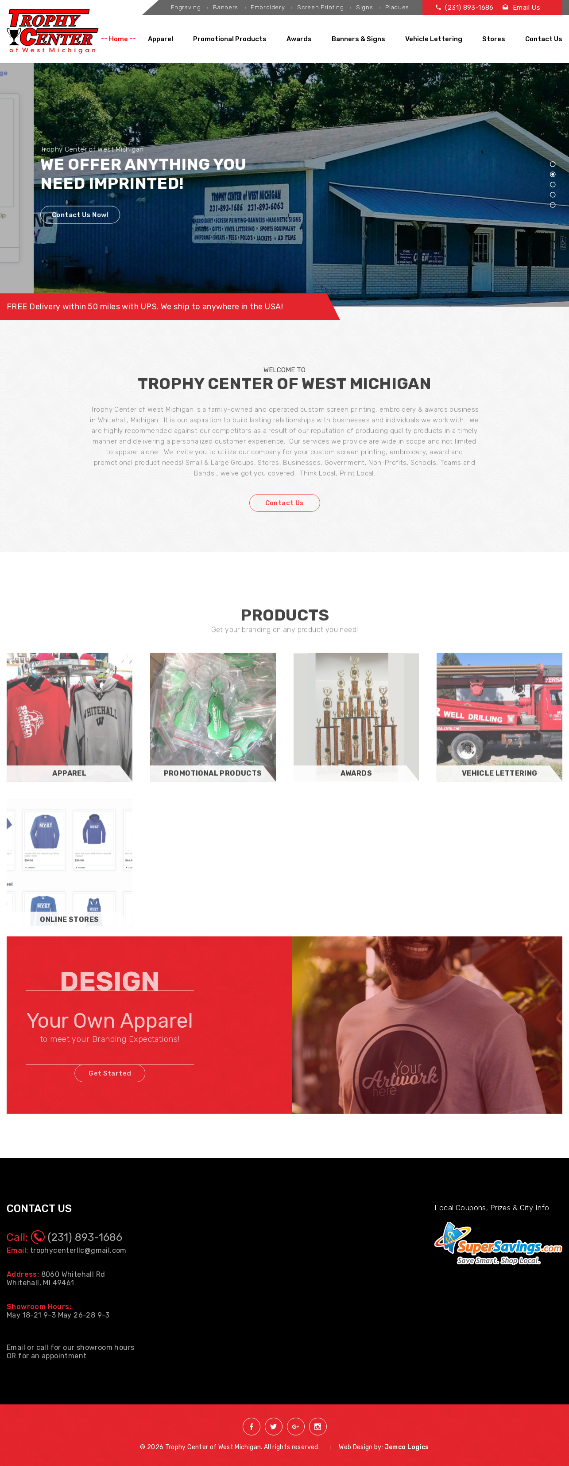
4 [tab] (552, 195)
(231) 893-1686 (465, 8)
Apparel (160, 39)
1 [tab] (552, 164)
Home (118, 39)
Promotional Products (230, 39)
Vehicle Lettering (433, 39)
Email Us (521, 8)
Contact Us (543, 39)
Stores (493, 39)
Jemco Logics (407, 1447)
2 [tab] (552, 174)
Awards (299, 39)
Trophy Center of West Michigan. (214, 1447)
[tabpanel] (284, 185)
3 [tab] (552, 184)
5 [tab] (552, 205)
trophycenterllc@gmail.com (78, 1250)
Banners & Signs (358, 39)
